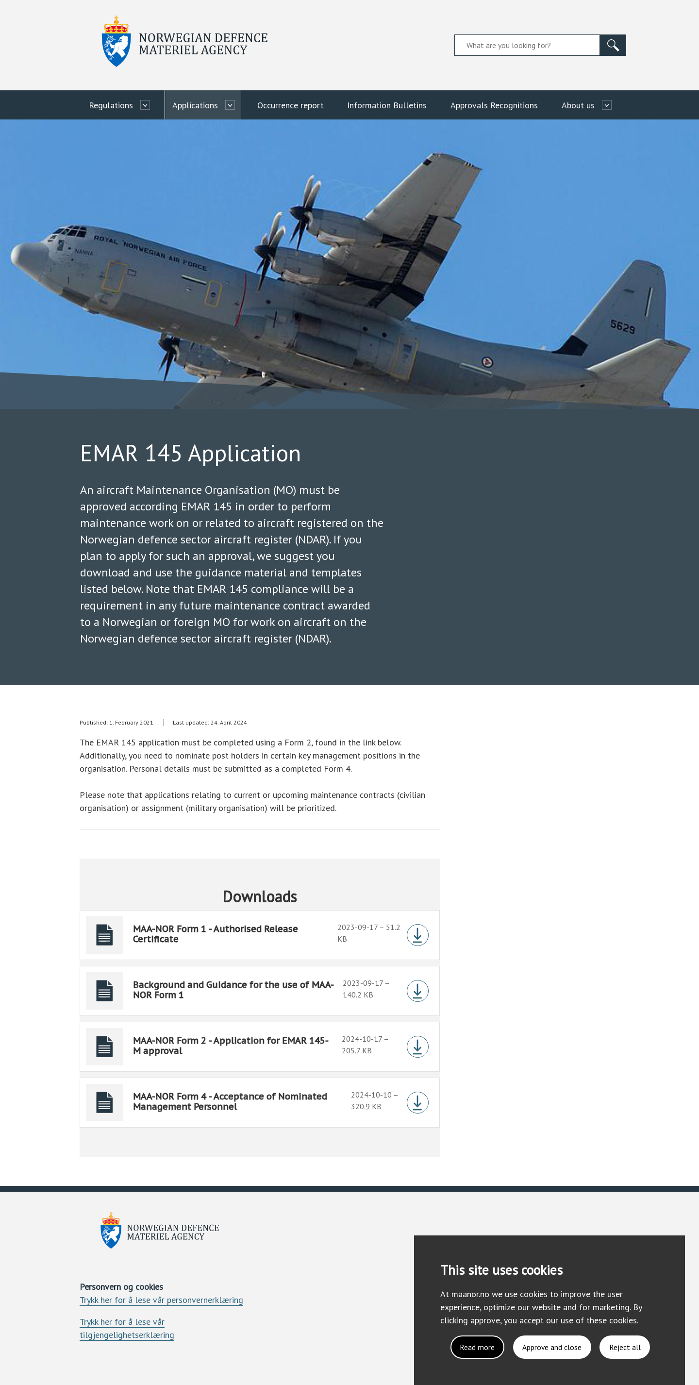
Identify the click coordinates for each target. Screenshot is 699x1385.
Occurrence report (290, 105)
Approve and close (551, 1346)
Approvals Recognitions (494, 105)
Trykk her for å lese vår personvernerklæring (161, 1299)
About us (578, 105)
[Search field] (527, 45)
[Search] (613, 45)
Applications (195, 105)
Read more (475, 1346)
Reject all (624, 1346)
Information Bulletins (387, 105)
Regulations (111, 105)
